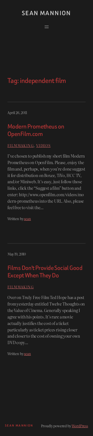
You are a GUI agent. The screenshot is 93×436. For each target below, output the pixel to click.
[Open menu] (47, 27)
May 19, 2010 (16, 253)
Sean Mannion (46, 13)
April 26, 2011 (17, 112)
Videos (43, 145)
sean (27, 218)
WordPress (80, 425)
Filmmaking (20, 145)
